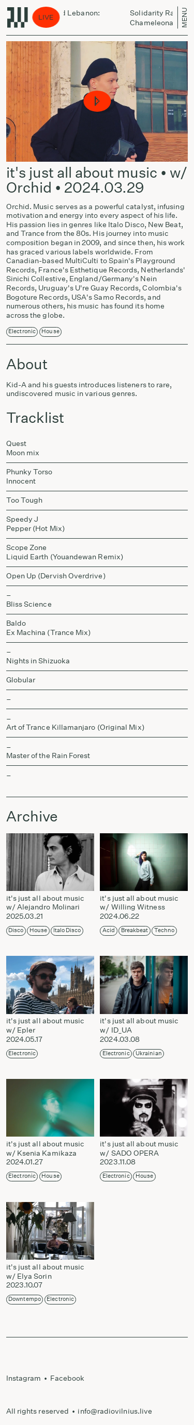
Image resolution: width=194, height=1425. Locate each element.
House (50, 331)
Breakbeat (134, 930)
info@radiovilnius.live (115, 1411)
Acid (108, 930)
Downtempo (24, 1299)
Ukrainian (149, 1053)
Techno (164, 930)
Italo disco (67, 930)
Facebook (67, 1378)
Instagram (23, 1378)
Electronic (22, 331)
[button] (97, 101)
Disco (15, 930)
